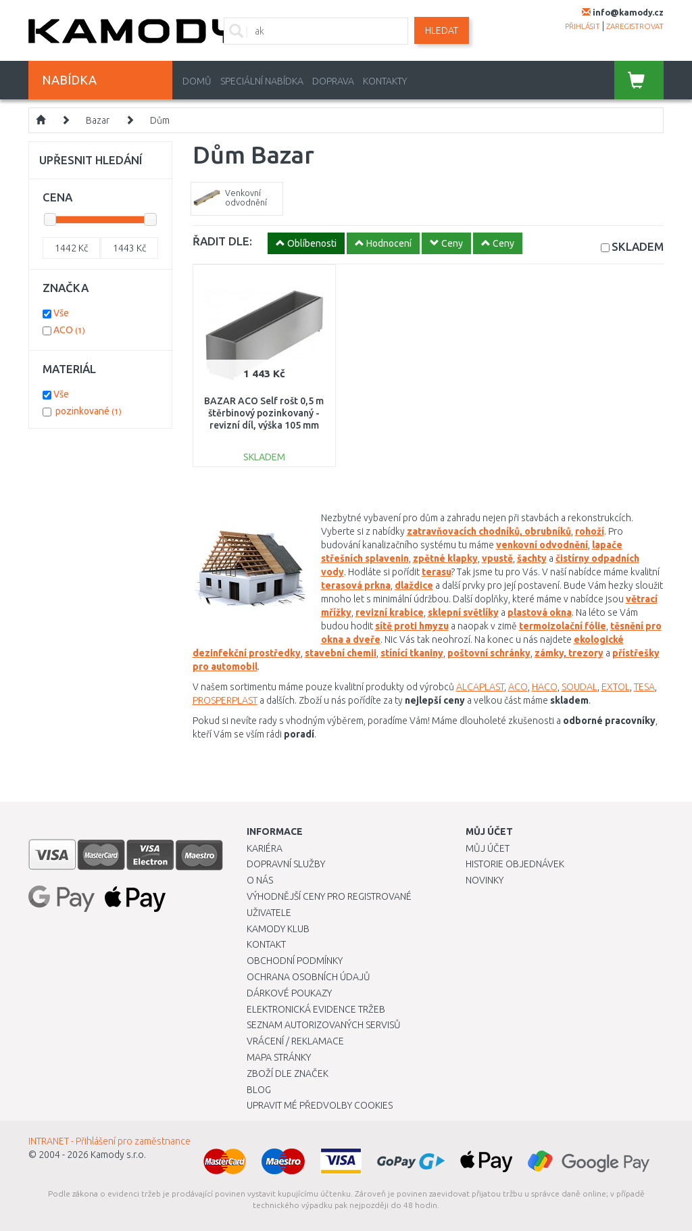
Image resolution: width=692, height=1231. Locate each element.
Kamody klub (278, 928)
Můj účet (488, 848)
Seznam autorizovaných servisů (324, 1024)
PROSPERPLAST (225, 700)
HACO (545, 686)
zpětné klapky (445, 558)
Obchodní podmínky (295, 960)
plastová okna (540, 612)
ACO (518, 686)
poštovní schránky (488, 653)
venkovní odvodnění (542, 544)
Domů (197, 81)
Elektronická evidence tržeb (316, 1009)
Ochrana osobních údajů (308, 976)
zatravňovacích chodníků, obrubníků (489, 531)
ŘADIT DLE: (222, 241)
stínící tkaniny (411, 653)
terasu (436, 571)
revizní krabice (389, 612)
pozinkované (88, 411)
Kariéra (264, 848)
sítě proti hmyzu (412, 626)
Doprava (333, 81)
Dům (160, 120)
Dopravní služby (286, 864)
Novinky (484, 880)
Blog (259, 1089)
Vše (61, 313)
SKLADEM (638, 246)
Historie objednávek (515, 864)
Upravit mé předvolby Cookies (320, 1105)
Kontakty (385, 81)
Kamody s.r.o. (118, 1154)
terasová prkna (356, 585)
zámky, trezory (569, 653)
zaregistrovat (635, 26)
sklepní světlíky (463, 612)
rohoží (589, 531)
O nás (260, 880)
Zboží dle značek (287, 1073)
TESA (644, 686)
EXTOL (615, 686)
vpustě (497, 558)
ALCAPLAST (480, 686)
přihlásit (582, 26)
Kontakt (266, 944)
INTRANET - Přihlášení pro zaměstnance (109, 1141)
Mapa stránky (279, 1057)
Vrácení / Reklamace (295, 1041)
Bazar (97, 120)
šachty (532, 558)
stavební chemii (340, 653)
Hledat (441, 30)
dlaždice (414, 585)
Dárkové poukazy (289, 993)
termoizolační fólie (562, 626)
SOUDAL (579, 686)
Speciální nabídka (261, 81)
